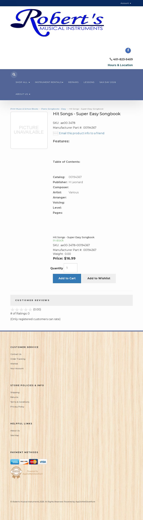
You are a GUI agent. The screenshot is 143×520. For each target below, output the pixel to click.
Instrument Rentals (49, 82)
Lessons (89, 82)
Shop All (23, 82)
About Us (23, 94)
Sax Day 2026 (107, 82)
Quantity (56, 268)
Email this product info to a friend (81, 133)
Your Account (17, 368)
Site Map (14, 435)
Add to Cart (66, 278)
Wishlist (14, 363)
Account (126, 3)
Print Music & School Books (24, 109)
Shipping (14, 392)
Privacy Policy (17, 406)
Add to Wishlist (98, 278)
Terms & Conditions (19, 402)
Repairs (73, 82)
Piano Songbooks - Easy (53, 109)
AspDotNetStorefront (85, 501)
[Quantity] (70, 267)
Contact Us (15, 354)
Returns (14, 397)
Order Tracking (17, 359)
